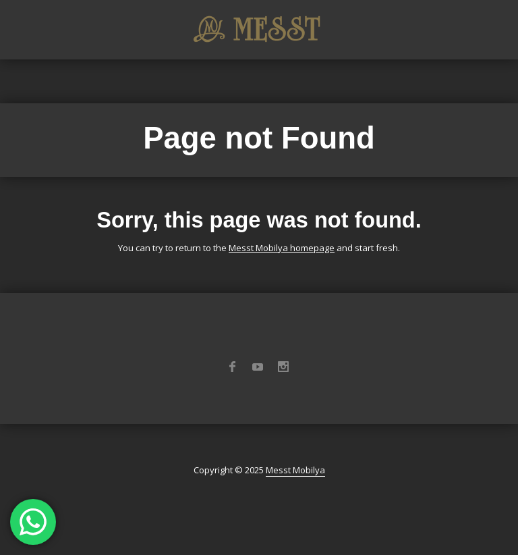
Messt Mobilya (295, 470)
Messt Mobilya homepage (282, 248)
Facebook (232, 366)
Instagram (283, 366)
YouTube (258, 366)
